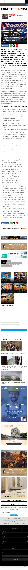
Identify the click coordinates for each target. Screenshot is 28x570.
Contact (23, 523)
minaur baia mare (15, 264)
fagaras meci (9, 262)
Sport (9, 261)
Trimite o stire (16, 523)
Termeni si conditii (16, 518)
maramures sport (17, 262)
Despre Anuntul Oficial (11, 521)
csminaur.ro (7, 220)
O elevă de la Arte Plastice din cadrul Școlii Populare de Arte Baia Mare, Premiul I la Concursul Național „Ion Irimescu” (14, 368)
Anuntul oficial (5, 541)
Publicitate (20, 521)
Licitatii (3, 538)
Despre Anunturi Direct (20, 520)
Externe (4, 543)
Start (9, 518)
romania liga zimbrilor (7, 266)
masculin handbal (6, 264)
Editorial (4, 533)
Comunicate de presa (7, 523)
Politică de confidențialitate (8, 520)
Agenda (4, 531)
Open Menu (3, 1)
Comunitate (11, 14)
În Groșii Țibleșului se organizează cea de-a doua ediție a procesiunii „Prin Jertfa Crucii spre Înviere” (13, 352)
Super (3, 536)
